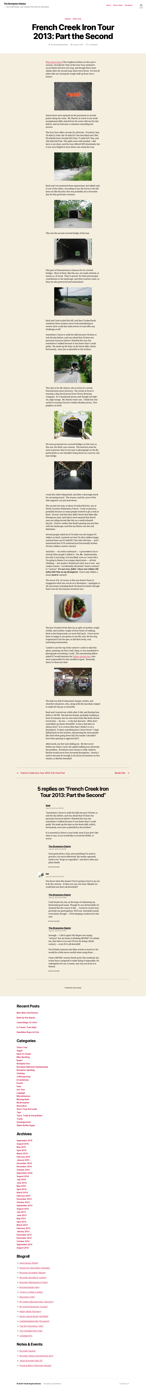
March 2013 (22, 1225)
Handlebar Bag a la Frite (28, 1032)
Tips (19, 1112)
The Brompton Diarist (60, 45)
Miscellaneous (23, 1096)
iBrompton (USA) (27, 1297)
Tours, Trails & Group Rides (29, 1115)
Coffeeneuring (23, 1076)
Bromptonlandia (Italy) (29, 1287)
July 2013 (21, 1212)
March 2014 (22, 1192)
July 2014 (21, 1179)
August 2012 (23, 1248)
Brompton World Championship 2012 (36, 1356)
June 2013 (21, 1215)
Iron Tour (77, 19)
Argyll (19, 1050)
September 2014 (24, 1173)
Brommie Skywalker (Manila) (32, 1272)
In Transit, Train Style (26, 1027)
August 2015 (23, 1144)
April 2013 (21, 1222)
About (108, 5)
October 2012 (23, 1241)
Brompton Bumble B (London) (33, 1277)
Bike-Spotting (23, 1057)
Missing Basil (23, 1099)
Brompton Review (27, 1351)
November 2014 (24, 1166)
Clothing (21, 1073)
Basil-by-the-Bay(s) (26, 1017)
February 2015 (23, 1157)
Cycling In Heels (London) (31, 1292)
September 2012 (24, 1244)
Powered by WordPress (52, 1384)
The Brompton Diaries (15, 4)
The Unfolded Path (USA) (31, 1331)
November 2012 (24, 1238)
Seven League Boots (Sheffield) (33, 1316)
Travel (20, 1119)
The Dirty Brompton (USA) (31, 1326)
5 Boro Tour (22, 1047)
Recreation (22, 1106)
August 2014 (23, 1176)
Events (68, 19)
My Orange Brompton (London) (33, 1306)
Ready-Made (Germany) (30, 1311)
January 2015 (23, 1160)
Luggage (21, 1093)
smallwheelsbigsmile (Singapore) (34, 1321)
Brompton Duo (23, 1063)
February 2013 (23, 1228)
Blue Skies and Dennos (27, 1013)
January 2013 (23, 1231)
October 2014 (23, 1170)
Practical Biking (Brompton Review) (35, 1365)
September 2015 (24, 1140)
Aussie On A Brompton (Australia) (34, 1268)
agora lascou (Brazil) (28, 1263)
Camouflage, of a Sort (27, 1022)
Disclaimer (129, 5)
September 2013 (24, 1205)
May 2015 (21, 1147)
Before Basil (117, 5)
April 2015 (21, 1150)
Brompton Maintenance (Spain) (33, 1282)
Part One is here (53, 62)
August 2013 (23, 1209)
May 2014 (21, 1186)
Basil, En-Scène (24, 1054)
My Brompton (23, 1102)
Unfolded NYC (26, 1336)
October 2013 (23, 1202)
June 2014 (22, 1183)
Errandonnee (23, 1080)
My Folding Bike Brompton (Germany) (36, 1302)
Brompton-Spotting (26, 1070)
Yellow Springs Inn (81, 656)
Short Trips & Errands (27, 1109)
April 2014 (21, 1189)
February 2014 (23, 1196)
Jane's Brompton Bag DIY (31, 1360)
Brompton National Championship (32, 1067)
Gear (19, 1086)
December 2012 (24, 1235)
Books (20, 1060)
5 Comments (93, 45)
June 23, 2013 (78, 45)
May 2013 (21, 1218)
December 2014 (24, 1163)
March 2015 (22, 1153)
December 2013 (24, 1199)
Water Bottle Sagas (26, 1125)
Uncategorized (24, 1122)
